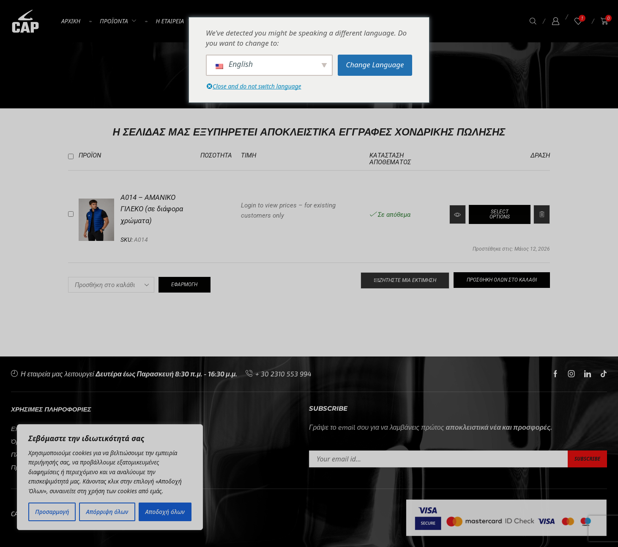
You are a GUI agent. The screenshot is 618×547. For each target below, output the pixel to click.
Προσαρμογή (52, 512)
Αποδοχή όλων (165, 512)
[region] (110, 477)
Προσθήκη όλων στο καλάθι (502, 280)
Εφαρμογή (184, 284)
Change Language (375, 64)
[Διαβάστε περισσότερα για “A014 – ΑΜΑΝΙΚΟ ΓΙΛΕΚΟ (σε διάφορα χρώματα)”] (499, 214)
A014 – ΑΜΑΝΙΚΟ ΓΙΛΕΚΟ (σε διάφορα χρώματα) (151, 209)
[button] (533, 21)
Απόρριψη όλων (107, 512)
